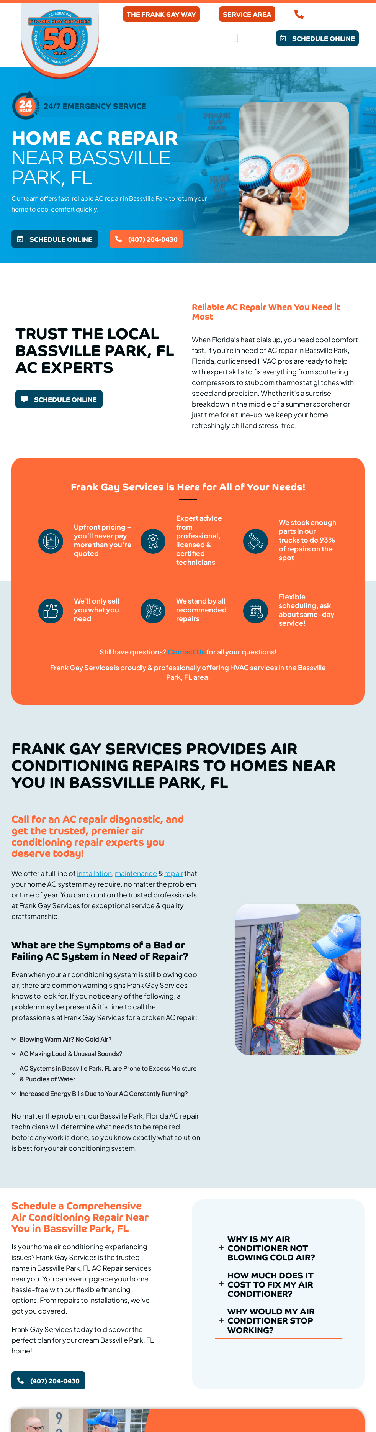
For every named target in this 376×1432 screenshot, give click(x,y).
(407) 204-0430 (333, 14)
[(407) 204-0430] (299, 14)
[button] (236, 38)
